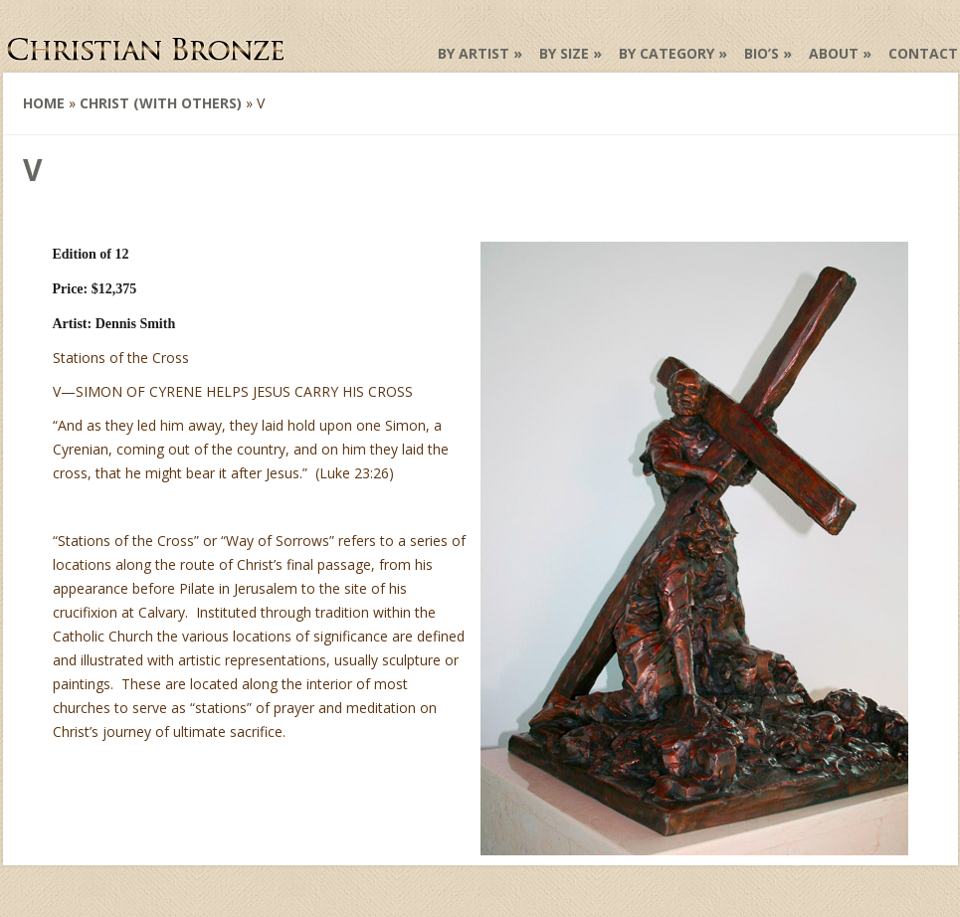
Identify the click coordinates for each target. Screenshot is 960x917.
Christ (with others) (161, 102)
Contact (923, 53)
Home (44, 102)
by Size (564, 53)
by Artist (473, 53)
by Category (666, 53)
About (834, 53)
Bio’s (761, 53)
